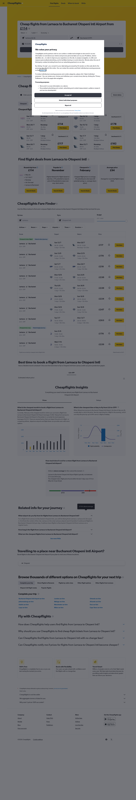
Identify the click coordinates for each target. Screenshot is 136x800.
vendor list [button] (43, 70)
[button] (68, 95)
